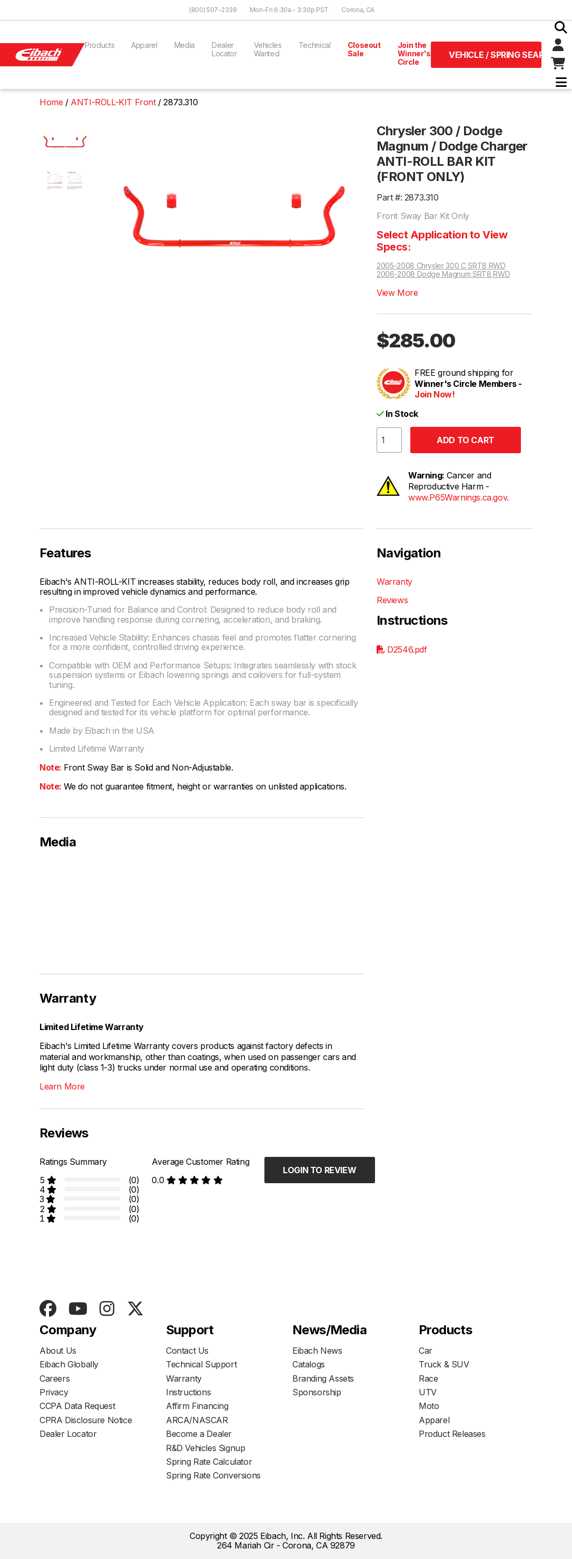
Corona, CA (357, 10)
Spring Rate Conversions (213, 1475)
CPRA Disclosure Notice (86, 1420)
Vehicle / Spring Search (495, 54)
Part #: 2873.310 (408, 197)
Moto (429, 1406)
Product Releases (452, 1433)
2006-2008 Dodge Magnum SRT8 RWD (443, 274)
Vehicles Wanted (268, 49)
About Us (58, 1350)
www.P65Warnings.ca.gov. (458, 497)
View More (397, 292)
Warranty (394, 581)
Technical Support (201, 1364)
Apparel (144, 45)
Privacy (54, 1392)
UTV (428, 1392)
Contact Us (187, 1350)
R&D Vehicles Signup (205, 1448)
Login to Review (319, 1170)
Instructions (188, 1392)
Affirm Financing (197, 1406)
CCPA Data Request (77, 1406)
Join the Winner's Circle (414, 53)
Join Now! (435, 394)
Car (425, 1350)
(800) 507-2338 (213, 10)
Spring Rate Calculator (209, 1461)
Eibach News (317, 1350)
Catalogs (308, 1364)
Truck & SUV (444, 1364)
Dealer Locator (224, 49)
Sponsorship (316, 1392)
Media (184, 45)
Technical (315, 45)
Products (99, 45)
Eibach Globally (69, 1364)
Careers (55, 1378)
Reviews (392, 600)
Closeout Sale (364, 49)
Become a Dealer (199, 1433)
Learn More (62, 1086)
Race (428, 1378)
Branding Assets (323, 1378)
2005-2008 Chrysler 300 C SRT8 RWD (441, 266)
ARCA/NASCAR (197, 1420)
